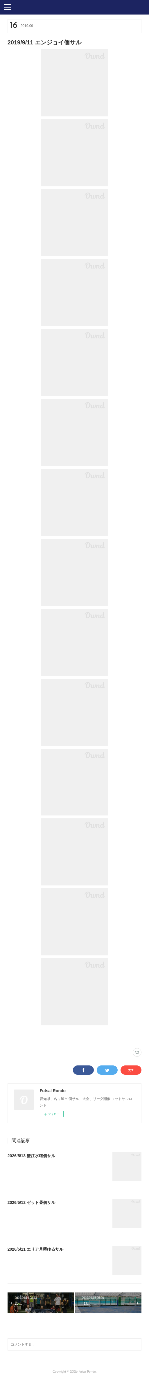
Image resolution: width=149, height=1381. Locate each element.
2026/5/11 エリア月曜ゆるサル (35, 1249)
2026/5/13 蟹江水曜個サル (31, 1155)
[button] (7, 6)
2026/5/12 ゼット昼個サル (31, 1202)
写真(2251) (15, 1036)
